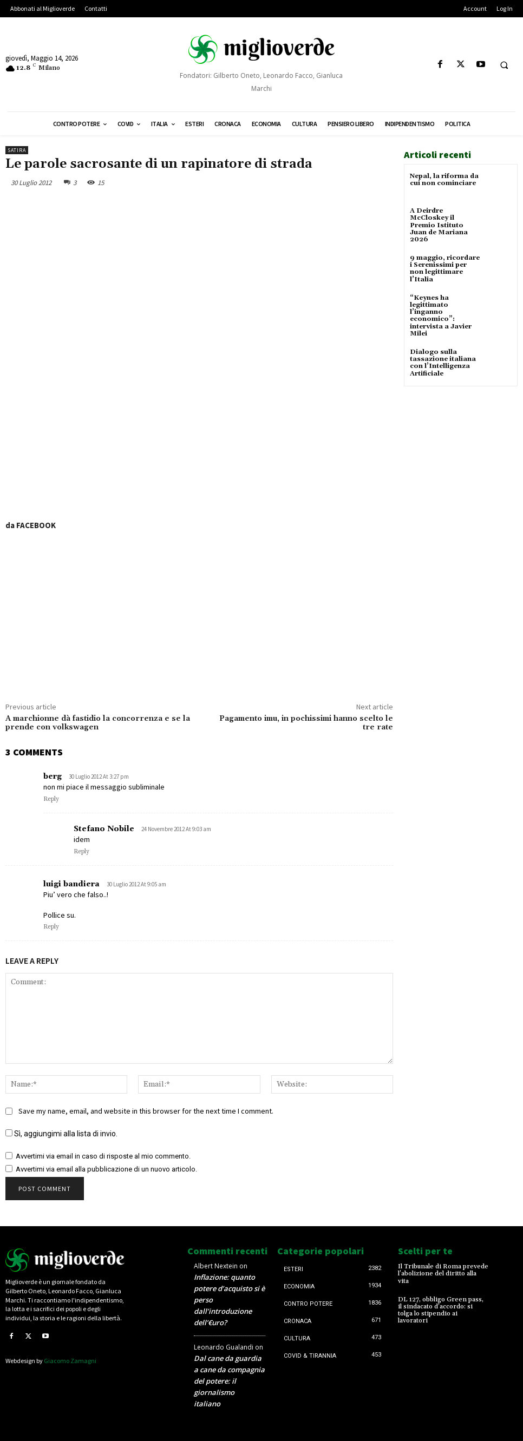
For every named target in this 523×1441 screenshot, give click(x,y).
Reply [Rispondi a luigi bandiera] (51, 927)
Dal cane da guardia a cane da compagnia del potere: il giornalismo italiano (229, 1381)
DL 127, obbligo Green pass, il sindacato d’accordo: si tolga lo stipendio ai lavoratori (440, 1310)
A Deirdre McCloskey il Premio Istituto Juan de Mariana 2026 (439, 225)
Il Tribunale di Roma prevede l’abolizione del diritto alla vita (443, 1273)
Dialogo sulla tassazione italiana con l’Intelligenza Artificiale (443, 363)
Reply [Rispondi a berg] (51, 799)
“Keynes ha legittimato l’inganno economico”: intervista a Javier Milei (441, 316)
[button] (504, 64)
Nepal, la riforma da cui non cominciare (444, 179)
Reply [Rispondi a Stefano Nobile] (81, 852)
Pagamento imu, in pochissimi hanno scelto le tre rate (306, 723)
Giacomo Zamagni (70, 1361)
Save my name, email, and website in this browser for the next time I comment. (145, 1111)
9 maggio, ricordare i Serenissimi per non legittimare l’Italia (445, 269)
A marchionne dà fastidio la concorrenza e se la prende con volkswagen (97, 723)
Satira (16, 150)
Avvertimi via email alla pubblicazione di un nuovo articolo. (106, 1169)
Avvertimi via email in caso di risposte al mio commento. (103, 1156)
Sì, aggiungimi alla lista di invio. (61, 1133)
